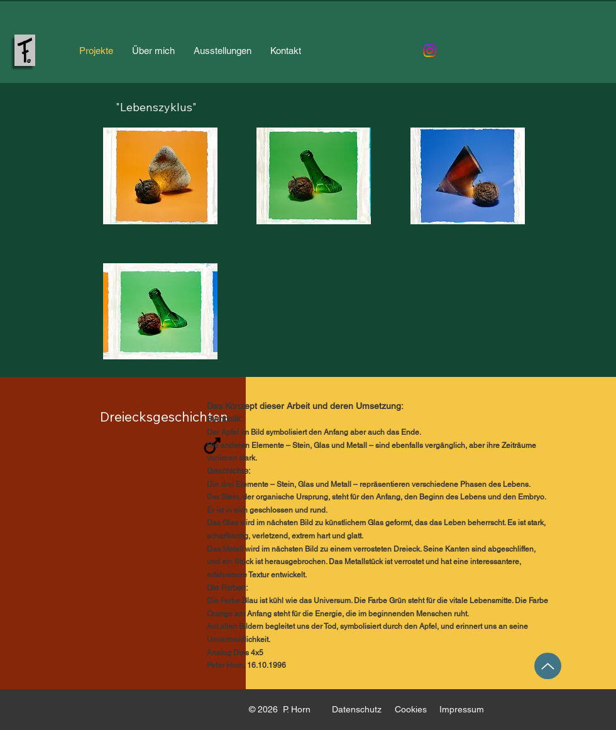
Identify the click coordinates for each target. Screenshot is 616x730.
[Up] (547, 666)
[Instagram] (429, 50)
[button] (160, 176)
